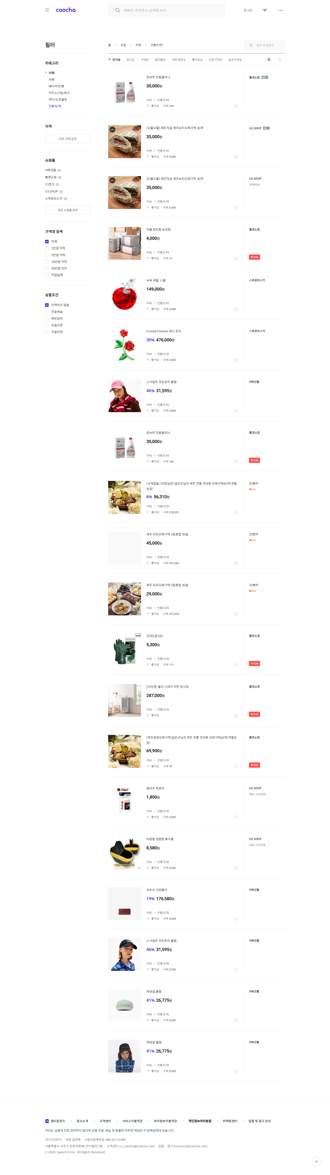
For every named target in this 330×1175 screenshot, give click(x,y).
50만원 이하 (59, 268)
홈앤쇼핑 (53, 177)
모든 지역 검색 (67, 138)
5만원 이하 (58, 255)
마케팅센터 (230, 1121)
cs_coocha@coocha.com (137, 1146)
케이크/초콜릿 (58, 99)
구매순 (145, 59)
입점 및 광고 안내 (259, 1121)
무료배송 (57, 312)
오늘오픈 (57, 325)
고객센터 (105, 1121)
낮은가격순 (215, 59)
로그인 (248, 10)
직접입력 (57, 275)
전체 (54, 241)
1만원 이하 (58, 248)
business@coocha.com (190, 1146)
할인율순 (160, 59)
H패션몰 (53, 169)
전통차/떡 (55, 106)
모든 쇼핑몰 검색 (68, 210)
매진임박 (57, 318)
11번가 (52, 184)
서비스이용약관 (132, 1121)
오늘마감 (57, 332)
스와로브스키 (56, 198)
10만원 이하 (59, 262)
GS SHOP (54, 191)
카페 (51, 73)
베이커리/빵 (56, 86)
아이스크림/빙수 (59, 92)
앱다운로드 (58, 1121)
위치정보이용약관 (165, 1121)
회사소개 (82, 1121)
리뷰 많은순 (179, 59)
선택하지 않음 (60, 305)
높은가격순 (235, 59)
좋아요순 (197, 59)
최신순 (131, 59)
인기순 (116, 59)
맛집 (123, 45)
